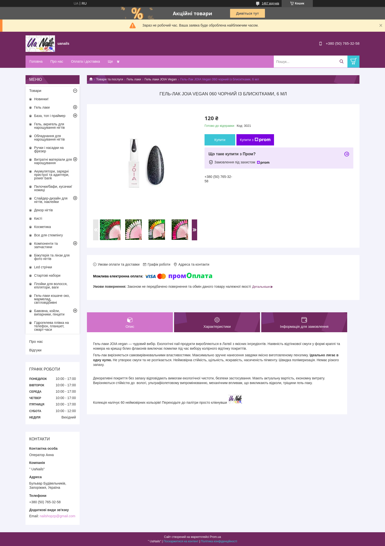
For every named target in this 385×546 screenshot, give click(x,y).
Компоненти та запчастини (46, 245)
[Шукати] (341, 62)
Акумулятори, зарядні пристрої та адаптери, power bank (51, 174)
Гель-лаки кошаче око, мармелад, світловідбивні (52, 299)
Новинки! (41, 99)
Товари (35, 90)
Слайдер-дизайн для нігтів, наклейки (51, 200)
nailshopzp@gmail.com (57, 516)
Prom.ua (215, 537)
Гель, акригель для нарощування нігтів (49, 125)
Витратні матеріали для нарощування (53, 161)
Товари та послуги (109, 79)
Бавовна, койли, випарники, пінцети (49, 312)
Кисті (38, 218)
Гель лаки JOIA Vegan (161, 79)
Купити (219, 140)
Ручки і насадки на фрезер (49, 149)
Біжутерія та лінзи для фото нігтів (51, 257)
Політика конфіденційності (219, 541)
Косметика (42, 227)
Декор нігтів (43, 210)
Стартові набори (47, 275)
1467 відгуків (270, 3)
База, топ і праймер (49, 116)
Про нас (56, 61)
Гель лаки (134, 79)
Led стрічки (43, 267)
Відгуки (35, 350)
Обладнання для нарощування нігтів (49, 137)
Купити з (255, 140)
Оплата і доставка (85, 61)
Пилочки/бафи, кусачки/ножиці (53, 188)
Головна (35, 61)
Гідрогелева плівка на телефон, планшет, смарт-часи (51, 326)
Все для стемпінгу (48, 235)
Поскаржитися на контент (181, 541)
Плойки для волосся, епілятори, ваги (51, 285)
